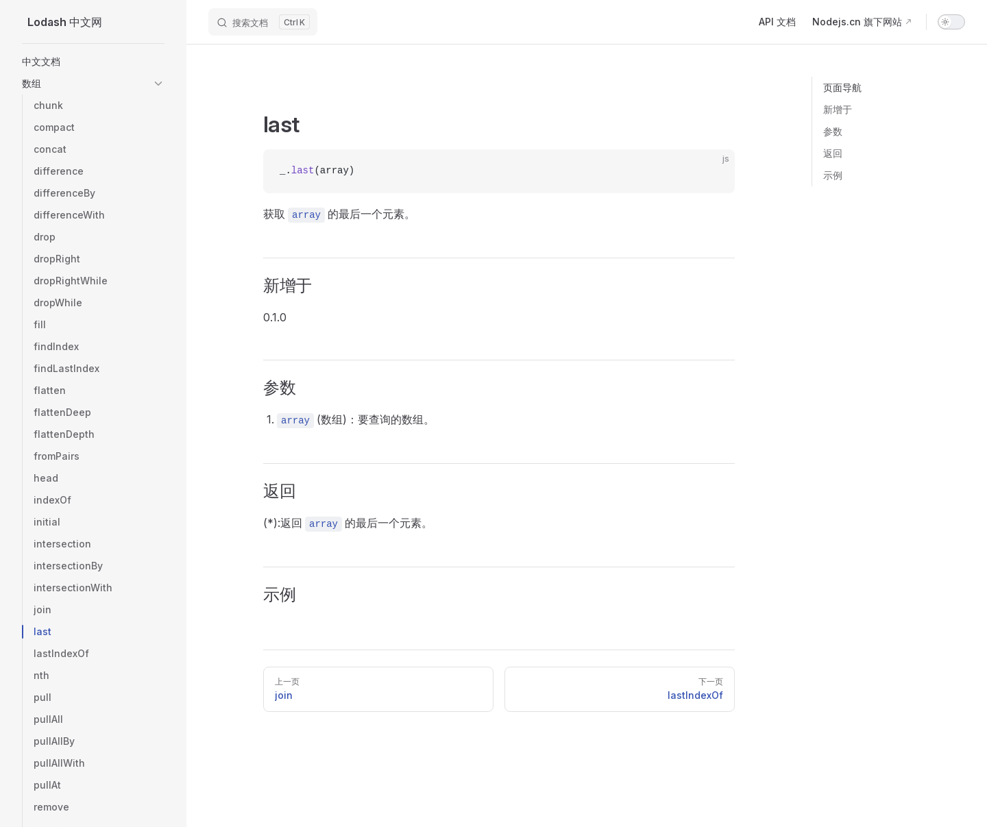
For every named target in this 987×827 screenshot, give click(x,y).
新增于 (837, 109)
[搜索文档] (262, 22)
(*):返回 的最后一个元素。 (347, 524)
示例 (832, 175)
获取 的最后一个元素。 (339, 215)
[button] (158, 84)
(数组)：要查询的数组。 (356, 420)
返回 (832, 153)
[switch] (951, 21)
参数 (832, 131)
